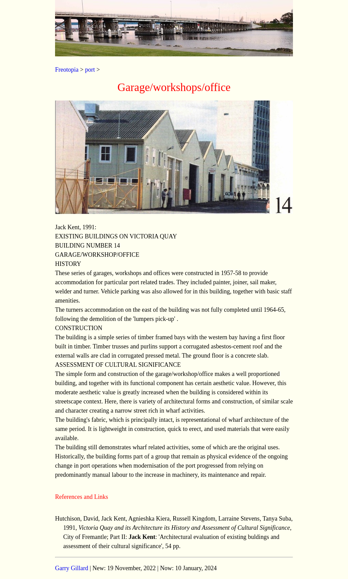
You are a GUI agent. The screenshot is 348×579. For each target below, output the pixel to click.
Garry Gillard (71, 568)
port (90, 69)
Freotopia (67, 69)
